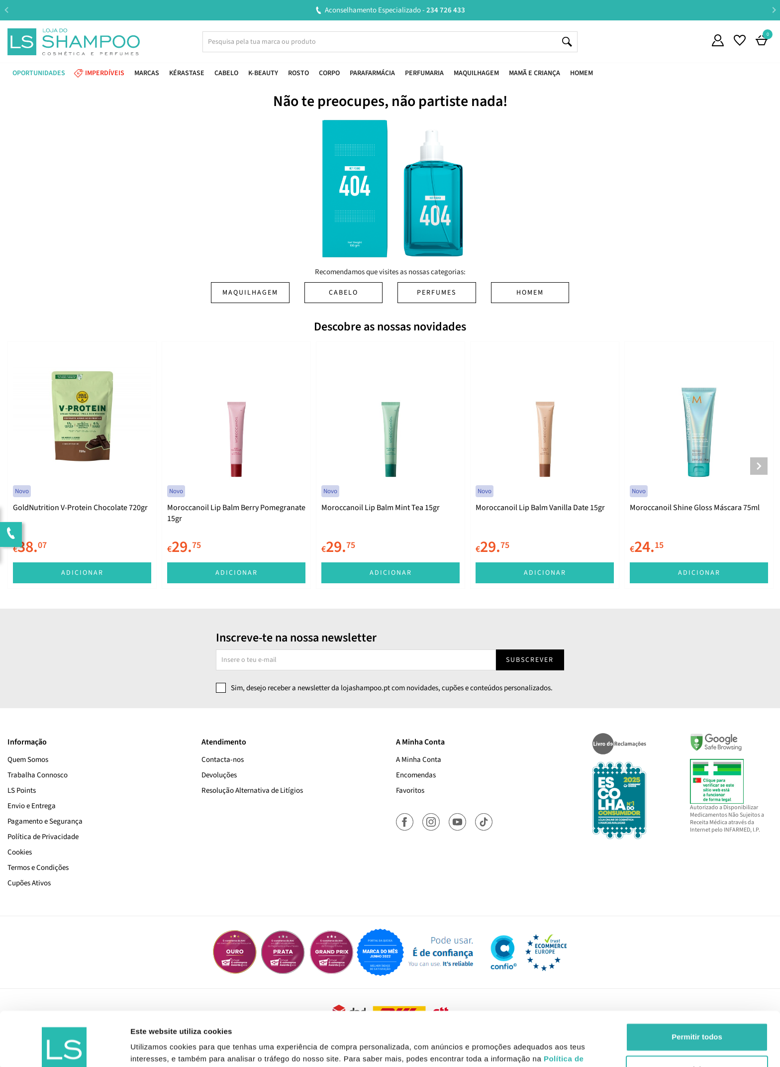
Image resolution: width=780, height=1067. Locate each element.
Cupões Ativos (29, 883)
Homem (530, 293)
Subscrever (530, 660)
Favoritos (410, 790)
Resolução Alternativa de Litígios (252, 790)
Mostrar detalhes (160, 1047)
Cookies (19, 852)
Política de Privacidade (43, 837)
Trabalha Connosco (37, 775)
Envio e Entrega (31, 806)
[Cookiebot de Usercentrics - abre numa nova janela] (64, 1047)
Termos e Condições (38, 867)
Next (774, 9)
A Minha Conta (418, 759)
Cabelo (343, 293)
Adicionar (82, 573)
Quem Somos (27, 759)
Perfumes (436, 293)
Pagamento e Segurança (45, 821)
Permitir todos (697, 986)
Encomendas (416, 775)
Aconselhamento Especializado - (395, 10)
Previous (6, 9)
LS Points (21, 790)
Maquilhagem (250, 293)
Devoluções (219, 775)
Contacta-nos (222, 759)
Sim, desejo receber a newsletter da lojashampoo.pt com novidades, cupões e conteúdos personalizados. (392, 688)
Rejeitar (696, 1018)
